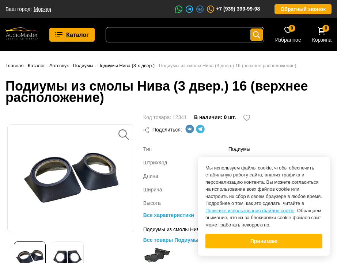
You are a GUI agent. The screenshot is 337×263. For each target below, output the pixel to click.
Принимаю (263, 241)
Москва (42, 9)
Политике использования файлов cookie (250, 210)
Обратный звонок (303, 9)
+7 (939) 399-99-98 (233, 9)
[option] (70, 178)
